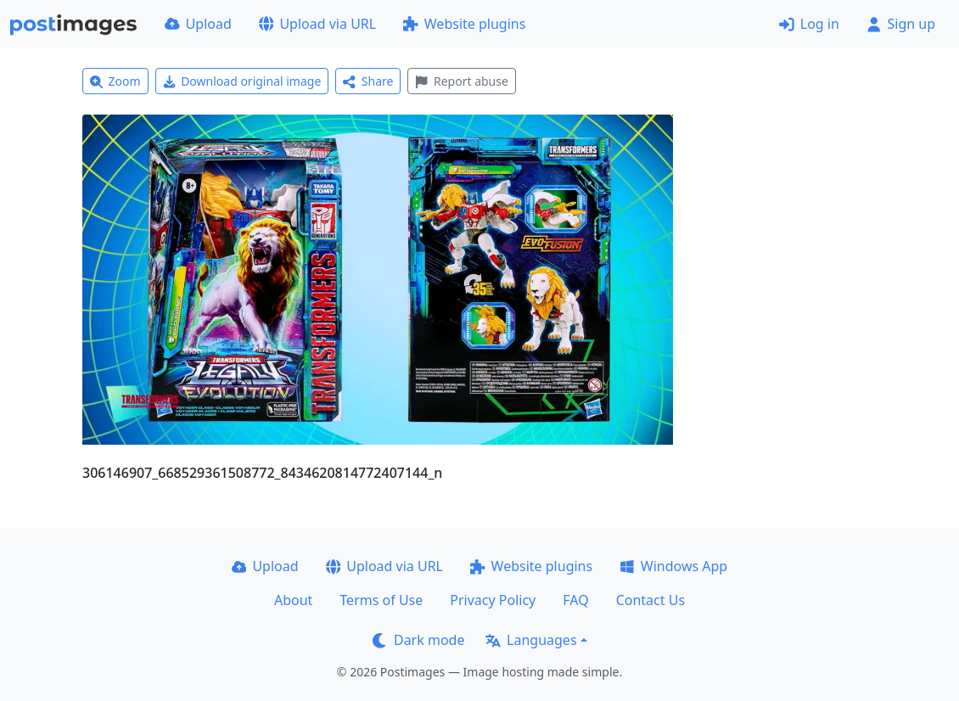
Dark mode (418, 640)
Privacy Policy (493, 600)
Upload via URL (317, 23)
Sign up (900, 23)
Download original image (242, 81)
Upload (198, 23)
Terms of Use (381, 600)
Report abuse (461, 81)
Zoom (115, 81)
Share (368, 81)
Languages (530, 640)
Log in (809, 23)
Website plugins (464, 23)
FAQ (575, 600)
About (293, 600)
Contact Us (650, 600)
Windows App (673, 566)
